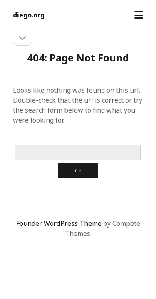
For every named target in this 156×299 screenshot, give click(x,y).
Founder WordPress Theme (59, 223)
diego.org (29, 15)
